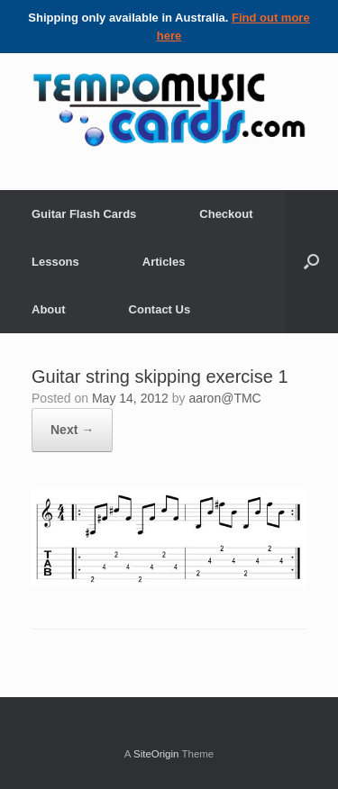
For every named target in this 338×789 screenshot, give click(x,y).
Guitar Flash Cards (84, 214)
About (49, 309)
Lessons (55, 261)
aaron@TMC (224, 398)
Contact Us (160, 309)
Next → (72, 429)
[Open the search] (311, 261)
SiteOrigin (156, 753)
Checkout (225, 214)
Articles (164, 261)
